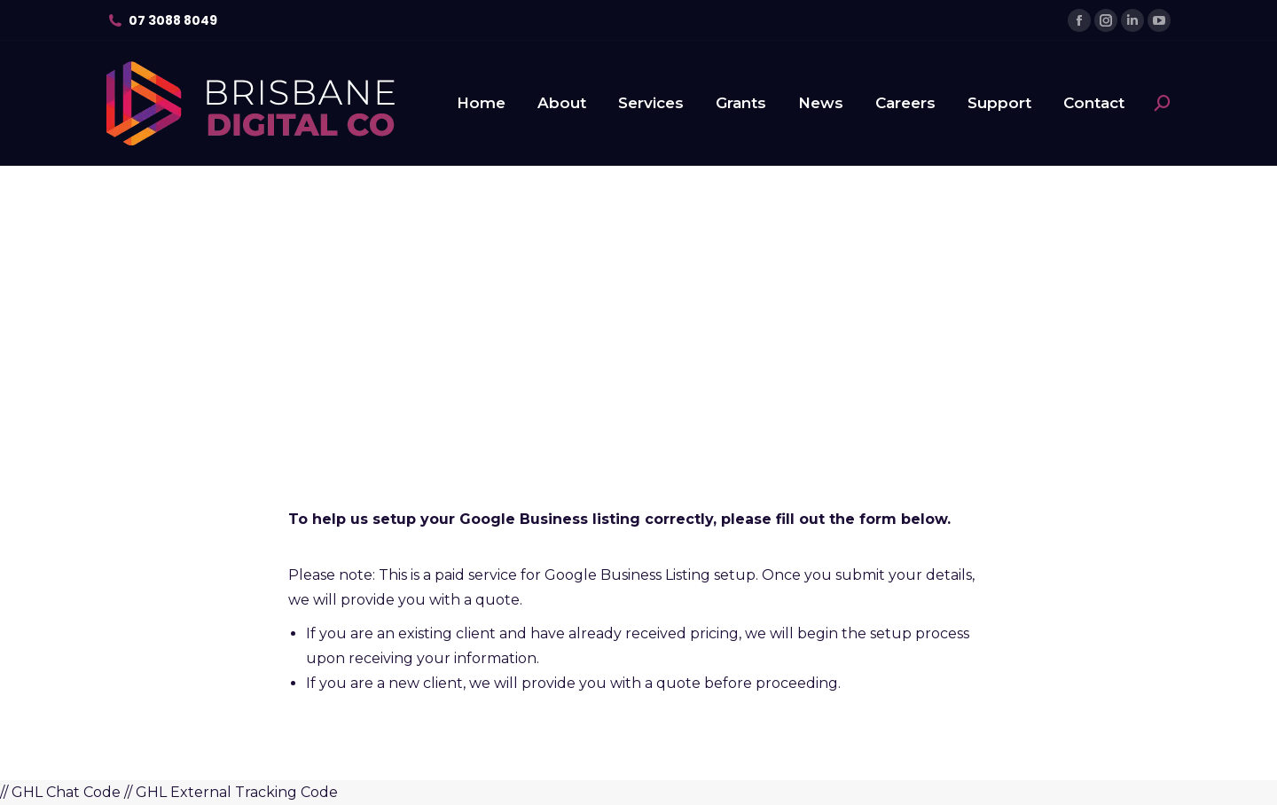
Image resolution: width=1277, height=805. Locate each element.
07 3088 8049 (173, 20)
